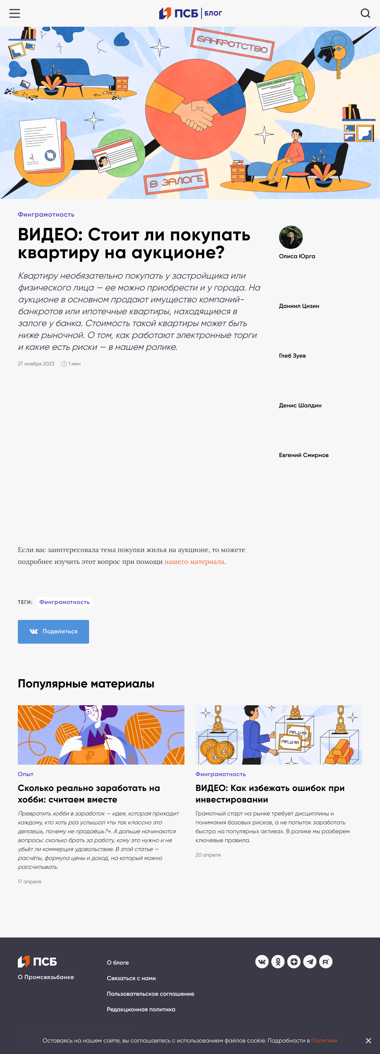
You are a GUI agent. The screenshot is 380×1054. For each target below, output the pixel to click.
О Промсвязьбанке (46, 977)
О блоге (118, 962)
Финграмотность (46, 214)
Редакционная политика (141, 1009)
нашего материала (194, 562)
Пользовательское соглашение (150, 994)
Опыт (26, 774)
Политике (324, 1040)
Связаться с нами (131, 978)
